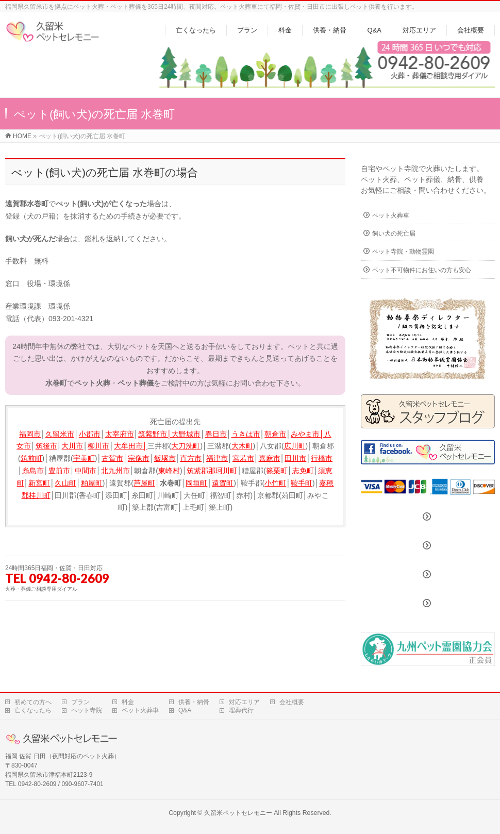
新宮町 (39, 483)
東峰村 (169, 470)
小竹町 (275, 483)
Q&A (184, 710)
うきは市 (245, 434)
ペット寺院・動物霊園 (403, 251)
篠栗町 (277, 470)
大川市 (72, 446)
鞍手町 (301, 483)
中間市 (85, 470)
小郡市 (90, 434)
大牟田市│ (130, 446)
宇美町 (84, 458)
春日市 (216, 434)
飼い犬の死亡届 (393, 233)
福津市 (217, 458)
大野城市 (186, 434)
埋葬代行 (241, 710)
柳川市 (98, 446)
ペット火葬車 (390, 215)
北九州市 (115, 470)
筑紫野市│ (155, 434)
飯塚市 (165, 458)
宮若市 (243, 458)
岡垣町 (196, 483)
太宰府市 (119, 434)
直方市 (191, 458)
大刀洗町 (185, 446)
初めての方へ (33, 702)
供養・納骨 (193, 702)
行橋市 (321, 458)
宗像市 (138, 458)
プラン (80, 702)
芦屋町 (144, 483)
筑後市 (46, 446)
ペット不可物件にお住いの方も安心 (421, 270)
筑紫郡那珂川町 (212, 470)
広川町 (295, 446)
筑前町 (31, 458)
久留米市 (59, 434)
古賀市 (112, 458)
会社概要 (291, 702)
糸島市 (33, 470)
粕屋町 (92, 483)
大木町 (242, 446)
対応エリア (244, 702)
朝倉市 (275, 434)
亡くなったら (33, 710)
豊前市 (59, 470)
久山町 (65, 483)
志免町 (303, 470)
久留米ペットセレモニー (238, 812)
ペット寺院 (86, 710)
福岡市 (30, 434)
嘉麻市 (269, 458)
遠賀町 (223, 483)
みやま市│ (307, 434)
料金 (128, 702)
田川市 (295, 458)
